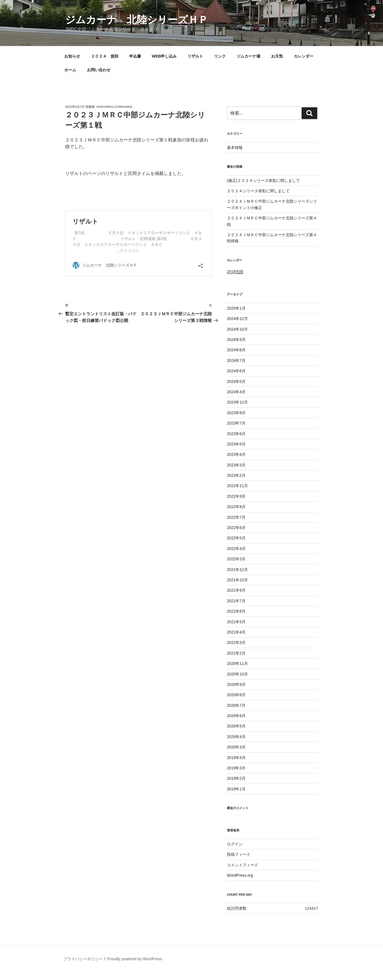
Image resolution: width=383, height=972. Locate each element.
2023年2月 (236, 475)
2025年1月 (236, 308)
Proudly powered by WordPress (134, 959)
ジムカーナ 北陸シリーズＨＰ (136, 19)
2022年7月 (236, 517)
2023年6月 (236, 434)
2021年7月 (236, 601)
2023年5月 (236, 444)
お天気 (277, 56)
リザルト (195, 56)
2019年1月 (236, 789)
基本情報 (235, 147)
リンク (220, 56)
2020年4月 (236, 736)
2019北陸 (235, 271)
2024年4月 (236, 392)
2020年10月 (237, 674)
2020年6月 (236, 715)
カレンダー (303, 56)
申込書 (135, 56)
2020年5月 (236, 726)
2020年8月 (236, 695)
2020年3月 (236, 747)
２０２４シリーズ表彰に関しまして (258, 191)
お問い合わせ (99, 70)
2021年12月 (237, 569)
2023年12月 (237, 402)
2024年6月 (236, 371)
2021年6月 (236, 611)
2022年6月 (236, 527)
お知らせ (72, 56)
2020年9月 (236, 684)
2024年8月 (236, 350)
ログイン (235, 844)
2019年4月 (236, 757)
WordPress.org (240, 875)
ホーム (70, 70)
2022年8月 (236, 506)
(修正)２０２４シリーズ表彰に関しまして (263, 180)
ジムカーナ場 (248, 56)
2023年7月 (236, 423)
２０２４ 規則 (104, 56)
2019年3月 (236, 768)
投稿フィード (238, 854)
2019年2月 (236, 778)
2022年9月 (236, 496)
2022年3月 (236, 559)
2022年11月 (237, 485)
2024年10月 (237, 329)
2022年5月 (236, 538)
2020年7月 (236, 705)
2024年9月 (236, 339)
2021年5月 (236, 622)
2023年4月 (236, 454)
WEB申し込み (164, 56)
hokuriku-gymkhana (114, 106)
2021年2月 (236, 653)
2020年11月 (237, 663)
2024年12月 (237, 318)
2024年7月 (236, 360)
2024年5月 (236, 381)
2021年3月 (236, 642)
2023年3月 (236, 465)
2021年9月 (236, 590)
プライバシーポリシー (83, 959)
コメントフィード (242, 865)
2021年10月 (237, 580)
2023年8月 (236, 413)
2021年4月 (236, 632)
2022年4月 (236, 548)
